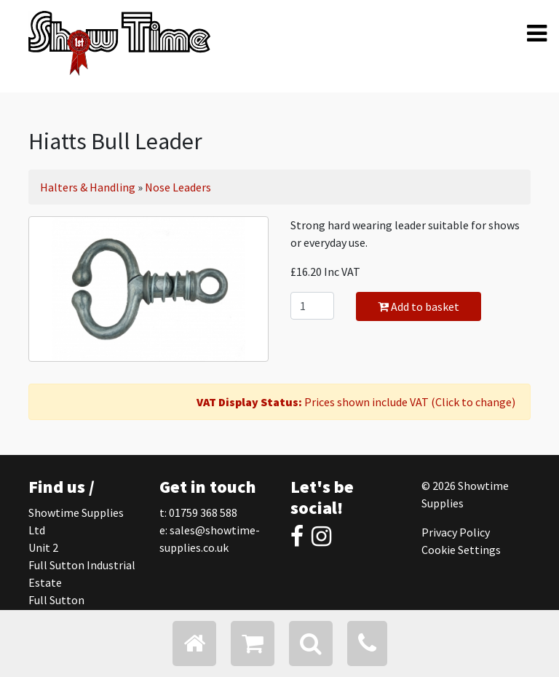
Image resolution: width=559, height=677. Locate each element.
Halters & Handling (87, 187)
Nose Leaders (178, 187)
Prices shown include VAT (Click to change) (356, 402)
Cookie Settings (461, 549)
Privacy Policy (455, 532)
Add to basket (418, 306)
